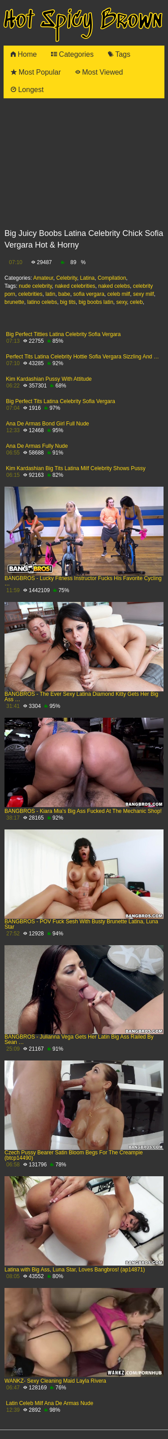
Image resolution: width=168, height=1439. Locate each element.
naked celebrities (75, 286)
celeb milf (119, 294)
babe (64, 294)
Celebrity (66, 278)
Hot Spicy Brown (83, 20)
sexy (121, 302)
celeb (136, 302)
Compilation (112, 278)
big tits (68, 302)
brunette (14, 302)
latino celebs (42, 302)
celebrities (30, 294)
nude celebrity (35, 286)
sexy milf (143, 294)
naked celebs (114, 286)
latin (50, 294)
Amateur (43, 278)
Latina (87, 278)
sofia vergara (88, 294)
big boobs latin (95, 302)
